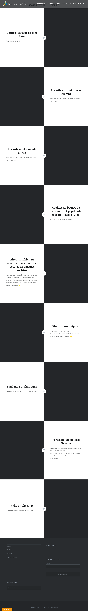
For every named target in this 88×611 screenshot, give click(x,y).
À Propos (9, 553)
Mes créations (79, 4)
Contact (9, 550)
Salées (57, 4)
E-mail (48, 563)
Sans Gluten (66, 4)
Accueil (9, 546)
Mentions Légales (12, 557)
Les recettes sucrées (45, 4)
